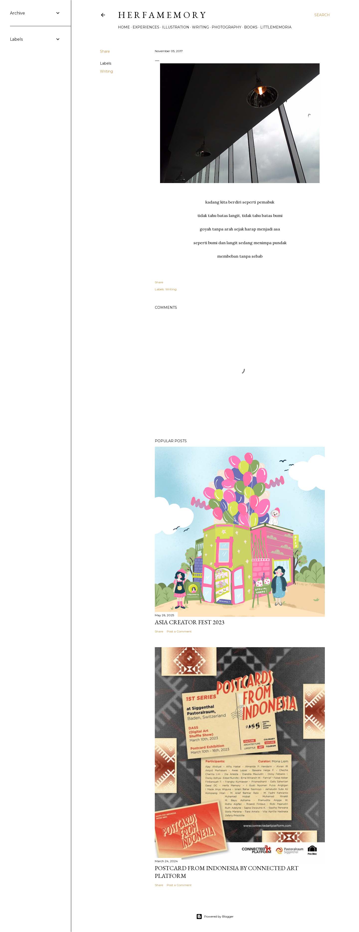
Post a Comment (179, 631)
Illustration (175, 27)
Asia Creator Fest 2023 (190, 622)
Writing (200, 27)
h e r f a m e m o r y (161, 15)
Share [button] (105, 51)
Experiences (146, 27)
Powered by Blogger (215, 917)
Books (251, 27)
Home (124, 27)
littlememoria (275, 27)
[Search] (322, 15)
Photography (226, 27)
